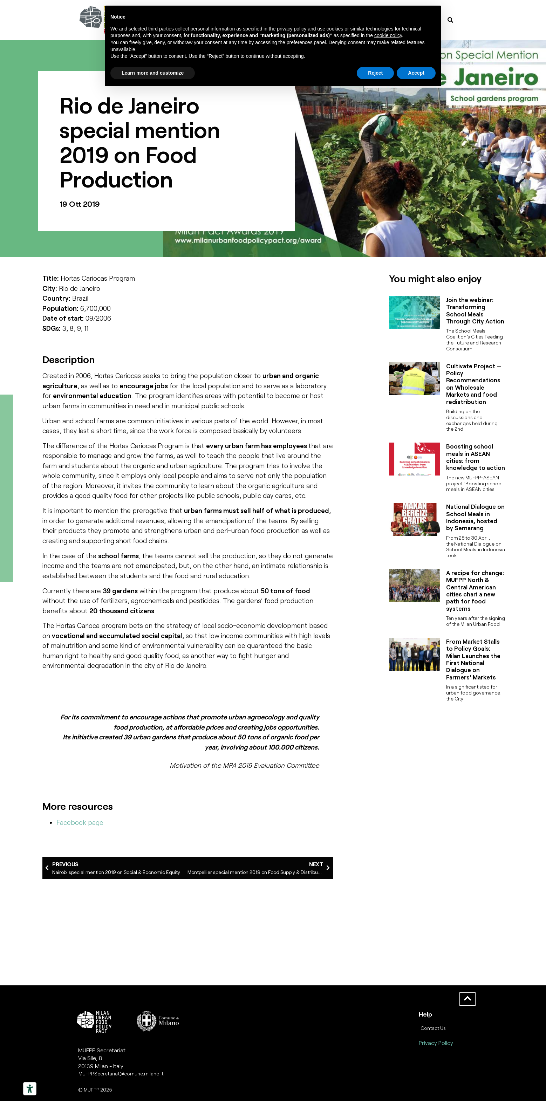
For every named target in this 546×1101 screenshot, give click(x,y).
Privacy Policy (436, 1042)
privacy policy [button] (291, 29)
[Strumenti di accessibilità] (29, 1088)
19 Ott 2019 (80, 203)
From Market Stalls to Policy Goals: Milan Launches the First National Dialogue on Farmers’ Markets (473, 659)
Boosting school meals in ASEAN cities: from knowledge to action (475, 457)
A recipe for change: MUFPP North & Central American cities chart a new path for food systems (475, 590)
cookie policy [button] (388, 35)
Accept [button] (416, 73)
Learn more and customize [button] (153, 73)
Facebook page (79, 822)
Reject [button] (375, 73)
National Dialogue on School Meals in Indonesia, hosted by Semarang (475, 517)
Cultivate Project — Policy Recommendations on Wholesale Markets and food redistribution (473, 383)
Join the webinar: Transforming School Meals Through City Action (475, 310)
